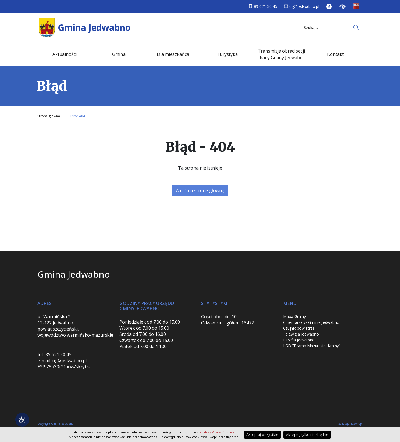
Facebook (329, 6)
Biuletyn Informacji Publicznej (356, 6)
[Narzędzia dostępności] (22, 420)
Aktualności (64, 54)
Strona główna (49, 116)
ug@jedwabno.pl (304, 6)
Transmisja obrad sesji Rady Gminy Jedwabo (281, 54)
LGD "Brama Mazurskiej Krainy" (312, 345)
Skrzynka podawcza (342, 6)
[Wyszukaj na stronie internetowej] (356, 27)
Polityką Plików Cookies (216, 432)
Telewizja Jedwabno (301, 334)
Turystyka (227, 54)
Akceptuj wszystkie (262, 434)
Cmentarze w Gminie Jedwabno (311, 322)
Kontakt (335, 54)
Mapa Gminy (294, 316)
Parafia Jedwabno (299, 339)
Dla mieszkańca (173, 54)
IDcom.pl (356, 424)
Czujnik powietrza (299, 328)
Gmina (119, 54)
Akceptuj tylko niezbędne (307, 434)
